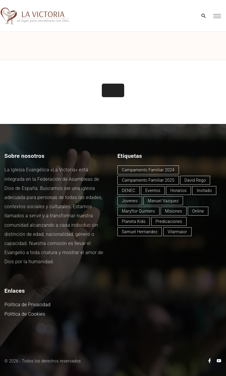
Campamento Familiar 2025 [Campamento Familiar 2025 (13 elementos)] (148, 180)
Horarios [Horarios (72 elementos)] (178, 190)
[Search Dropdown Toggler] (204, 16)
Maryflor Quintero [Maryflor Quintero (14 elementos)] (138, 211)
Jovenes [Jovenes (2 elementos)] (130, 200)
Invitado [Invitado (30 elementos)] (204, 190)
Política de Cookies (24, 314)
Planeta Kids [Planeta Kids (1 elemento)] (133, 221)
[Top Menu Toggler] (217, 15)
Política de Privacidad (27, 304)
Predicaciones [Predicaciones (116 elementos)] (169, 221)
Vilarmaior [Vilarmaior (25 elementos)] (177, 231)
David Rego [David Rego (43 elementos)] (195, 180)
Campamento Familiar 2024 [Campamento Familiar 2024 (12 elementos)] (148, 170)
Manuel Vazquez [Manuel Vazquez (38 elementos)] (163, 200)
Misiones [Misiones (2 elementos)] (173, 211)
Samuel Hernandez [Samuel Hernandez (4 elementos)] (139, 231)
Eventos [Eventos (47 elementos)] (152, 190)
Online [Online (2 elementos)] (198, 211)
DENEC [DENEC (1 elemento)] (128, 190)
